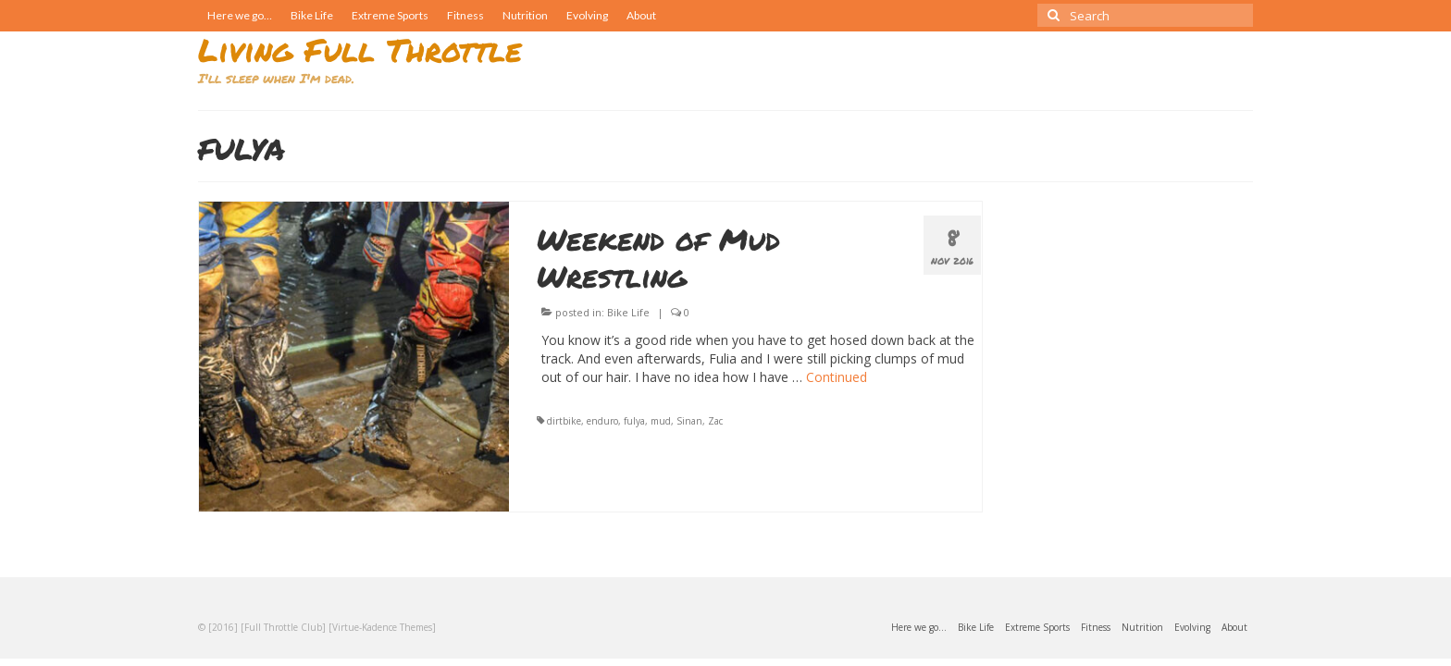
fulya (634, 420)
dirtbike (564, 420)
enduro (602, 420)
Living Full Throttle (360, 49)
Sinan (689, 420)
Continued (836, 377)
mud (661, 420)
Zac (715, 420)
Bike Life (628, 312)
